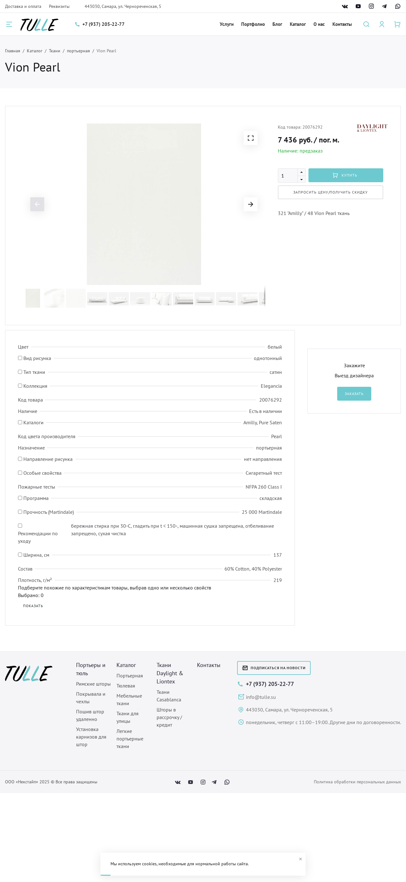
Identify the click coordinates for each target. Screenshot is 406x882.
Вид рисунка (37, 358)
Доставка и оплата (23, 6)
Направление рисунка (48, 459)
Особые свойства (42, 473)
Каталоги (33, 422)
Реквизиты (59, 6)
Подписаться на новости (274, 668)
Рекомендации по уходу (38, 537)
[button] (251, 138)
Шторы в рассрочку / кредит (169, 717)
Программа (36, 498)
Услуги (227, 24)
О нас (319, 24)
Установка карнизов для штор (91, 736)
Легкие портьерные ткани (129, 738)
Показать (33, 605)
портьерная (78, 51)
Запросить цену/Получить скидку (330, 192)
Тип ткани (34, 372)
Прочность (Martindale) (48, 512)
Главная (12, 51)
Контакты (342, 24)
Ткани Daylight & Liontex (170, 673)
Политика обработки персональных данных (357, 782)
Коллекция (35, 386)
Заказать (354, 393)
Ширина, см (36, 555)
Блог (277, 24)
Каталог (298, 24)
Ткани (54, 51)
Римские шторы (93, 684)
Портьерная (129, 675)
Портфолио (253, 24)
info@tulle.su (261, 697)
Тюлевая (125, 685)
